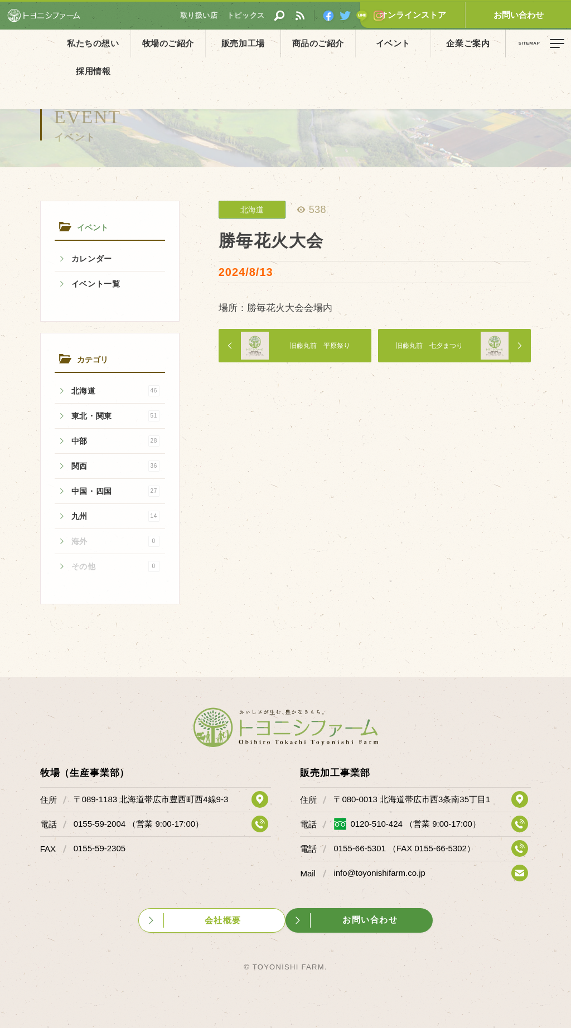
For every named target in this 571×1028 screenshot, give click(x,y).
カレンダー (92, 258)
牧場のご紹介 (154, 43)
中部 (115, 441)
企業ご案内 (416, 43)
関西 (115, 466)
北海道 (115, 390)
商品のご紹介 (285, 43)
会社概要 (221, 919)
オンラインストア (445, 15)
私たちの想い (88, 43)
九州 (115, 516)
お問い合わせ (529, 15)
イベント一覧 (95, 283)
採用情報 (482, 43)
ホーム (17, 68)
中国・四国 (115, 491)
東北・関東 (115, 415)
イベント (350, 43)
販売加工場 (219, 43)
